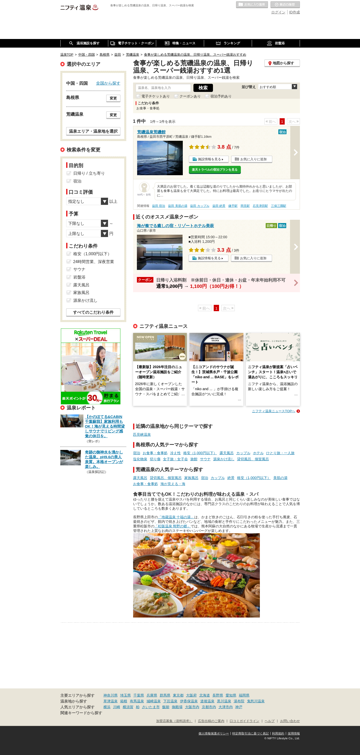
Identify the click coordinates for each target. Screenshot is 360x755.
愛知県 (231, 695)
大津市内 (226, 707)
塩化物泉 (140, 459)
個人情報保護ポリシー (214, 733)
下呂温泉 (170, 701)
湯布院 (239, 701)
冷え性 (175, 453)
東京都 (178, 695)
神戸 (238, 707)
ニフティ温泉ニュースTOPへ (273, 411)
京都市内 (209, 707)
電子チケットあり (155, 96)
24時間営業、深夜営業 (93, 262)
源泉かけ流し (224, 459)
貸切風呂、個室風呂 (253, 459)
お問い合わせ (290, 721)
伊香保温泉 (189, 701)
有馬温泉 (137, 701)
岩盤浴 (79, 277)
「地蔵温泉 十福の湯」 (176, 517)
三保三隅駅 (278, 206)
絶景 (231, 478)
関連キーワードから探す (81, 713)
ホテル (258, 453)
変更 (113, 98)
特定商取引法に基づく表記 (250, 733)
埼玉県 (125, 695)
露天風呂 (227, 453)
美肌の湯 (280, 478)
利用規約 (278, 733)
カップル (243, 453)
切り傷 (155, 459)
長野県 (217, 695)
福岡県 (244, 695)
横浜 (107, 707)
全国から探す (108, 83)
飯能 (165, 707)
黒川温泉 (224, 701)
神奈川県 (110, 695)
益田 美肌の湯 (177, 206)
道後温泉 (207, 701)
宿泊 (136, 453)
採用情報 (294, 733)
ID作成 (294, 12)
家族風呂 (191, 478)
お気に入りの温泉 (252, 4)
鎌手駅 (233, 206)
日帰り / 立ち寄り (89, 173)
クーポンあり (190, 96)
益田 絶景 (218, 206)
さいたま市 (151, 707)
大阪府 (191, 695)
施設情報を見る (209, 159)
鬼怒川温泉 (256, 701)
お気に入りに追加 (253, 159)
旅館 (193, 459)
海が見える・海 (172, 484)
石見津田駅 (260, 206)
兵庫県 (152, 695)
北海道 (204, 695)
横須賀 (128, 707)
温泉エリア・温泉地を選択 (93, 131)
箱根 (123, 701)
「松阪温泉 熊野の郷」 (172, 526)
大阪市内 (192, 707)
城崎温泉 (154, 701)
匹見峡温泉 (142, 434)
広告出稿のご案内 (211, 721)
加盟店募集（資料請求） (174, 721)
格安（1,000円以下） (200, 453)
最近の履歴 (285, 4)
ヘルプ (270, 721)
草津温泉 (110, 701)
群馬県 (165, 695)
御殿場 (177, 707)
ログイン (278, 12)
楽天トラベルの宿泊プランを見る (215, 169)
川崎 (116, 707)
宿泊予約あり (221, 96)
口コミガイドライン (244, 721)
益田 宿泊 (158, 206)
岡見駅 (245, 206)
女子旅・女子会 (175, 459)
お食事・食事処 (155, 453)
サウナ (205, 459)
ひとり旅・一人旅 (280, 453)
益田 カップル (199, 206)
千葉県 (138, 695)
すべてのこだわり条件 (93, 312)
